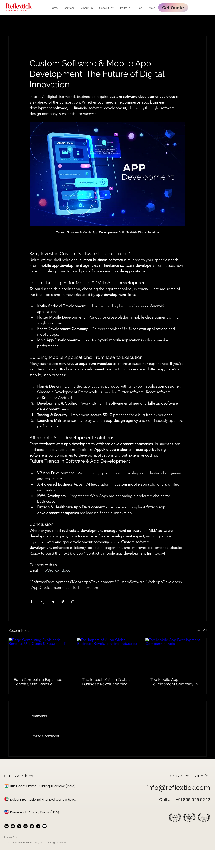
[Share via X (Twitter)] (42, 602)
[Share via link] (62, 602)
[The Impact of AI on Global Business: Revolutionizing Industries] (107, 655)
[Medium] (13, 826)
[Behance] (19, 826)
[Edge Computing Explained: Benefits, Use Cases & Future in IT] (39, 655)
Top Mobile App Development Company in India (174, 681)
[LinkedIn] (6, 826)
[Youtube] (44, 826)
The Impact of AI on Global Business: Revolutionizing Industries (105, 681)
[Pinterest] (25, 826)
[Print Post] (73, 602)
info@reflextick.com (178, 787)
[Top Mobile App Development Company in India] (175, 655)
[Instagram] (38, 826)
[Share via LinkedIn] (52, 602)
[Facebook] (32, 826)
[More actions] (182, 51)
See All (202, 630)
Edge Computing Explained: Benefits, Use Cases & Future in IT (38, 681)
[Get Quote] (173, 7)
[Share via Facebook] (32, 602)
